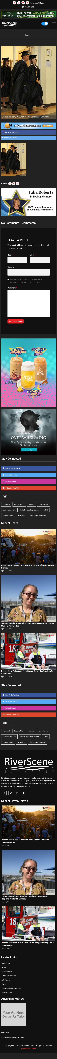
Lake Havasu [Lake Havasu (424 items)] (43, 504)
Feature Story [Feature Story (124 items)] (19, 504)
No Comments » (34, 117)
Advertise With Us (37, 3)
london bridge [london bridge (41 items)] (8, 516)
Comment (12, 288)
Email (33, 255)
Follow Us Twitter (11, 475)
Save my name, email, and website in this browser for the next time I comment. (26, 281)
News (4, 967)
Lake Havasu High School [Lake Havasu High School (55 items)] (29, 510)
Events (4, 984)
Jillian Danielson (8, 117)
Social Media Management (11, 988)
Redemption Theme (28, 1048)
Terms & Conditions (9, 976)
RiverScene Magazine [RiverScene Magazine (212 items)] (38, 516)
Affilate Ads (6, 980)
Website (10, 267)
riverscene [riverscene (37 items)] (21, 516)
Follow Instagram (11, 481)
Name (10, 255)
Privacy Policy (7, 972)
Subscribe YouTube (12, 488)
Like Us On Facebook (12, 468)
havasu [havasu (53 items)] (31, 504)
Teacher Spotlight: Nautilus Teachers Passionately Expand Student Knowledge (25, 897)
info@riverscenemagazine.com (12, 1038)
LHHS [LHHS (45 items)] (46, 510)
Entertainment (7, 992)
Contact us (6, 963)
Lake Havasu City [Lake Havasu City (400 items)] (9, 510)
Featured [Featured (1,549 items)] (6, 504)
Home (27, 35)
